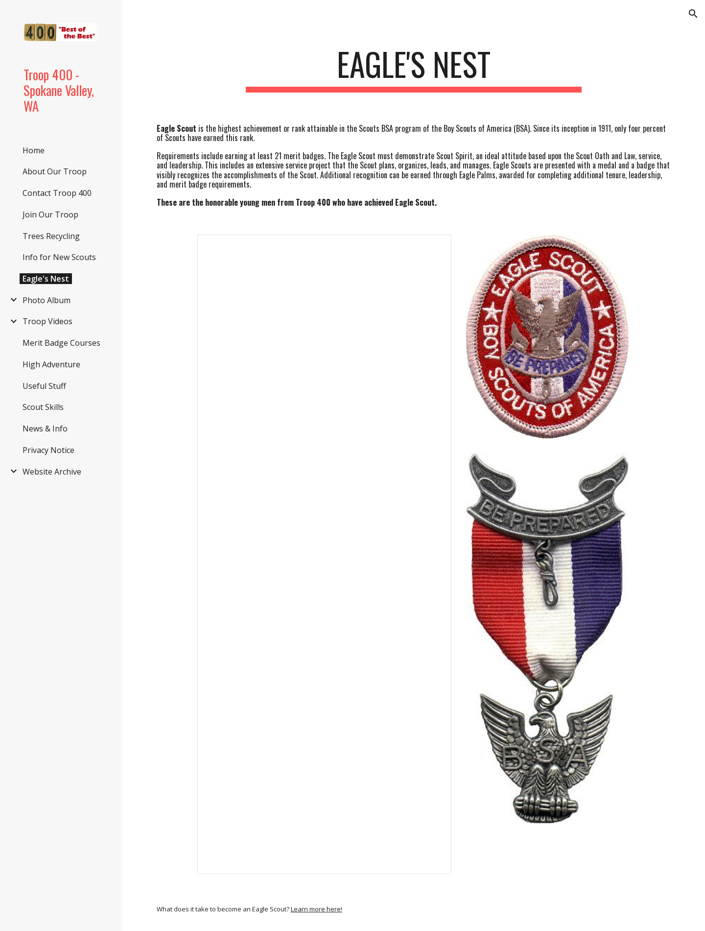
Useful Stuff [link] (44, 386)
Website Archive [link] (52, 471)
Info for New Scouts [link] (59, 257)
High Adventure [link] (51, 364)
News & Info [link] (45, 428)
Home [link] (34, 150)
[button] (693, 13)
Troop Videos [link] (47, 321)
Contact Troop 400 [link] (57, 193)
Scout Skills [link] (43, 407)
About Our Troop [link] (55, 171)
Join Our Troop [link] (50, 214)
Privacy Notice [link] (48, 450)
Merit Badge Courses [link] (61, 342)
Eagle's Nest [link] (46, 278)
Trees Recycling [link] (51, 236)
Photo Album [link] (46, 300)
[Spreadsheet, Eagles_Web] (324, 554)
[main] (414, 68)
